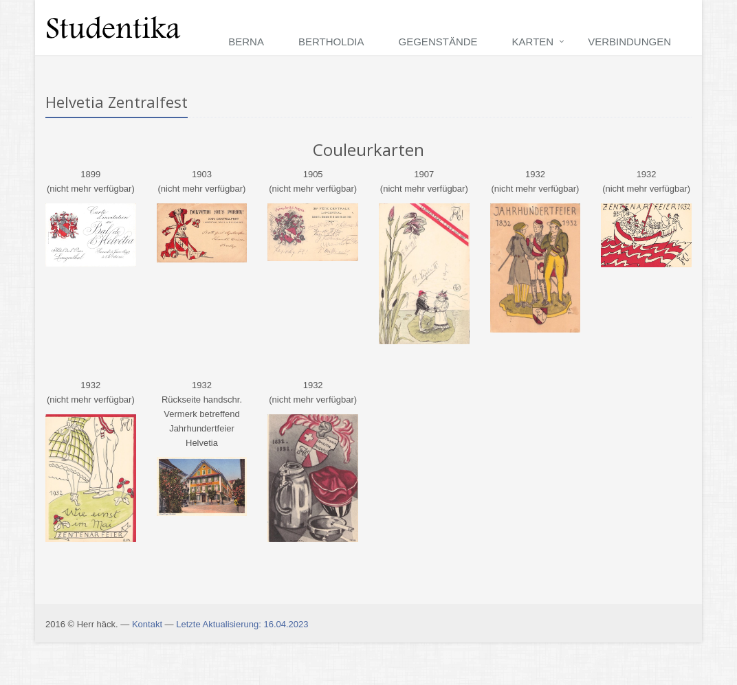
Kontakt (147, 624)
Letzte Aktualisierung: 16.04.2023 (242, 624)
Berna (246, 41)
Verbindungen (629, 41)
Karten (533, 41)
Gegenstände (438, 41)
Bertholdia (331, 41)
